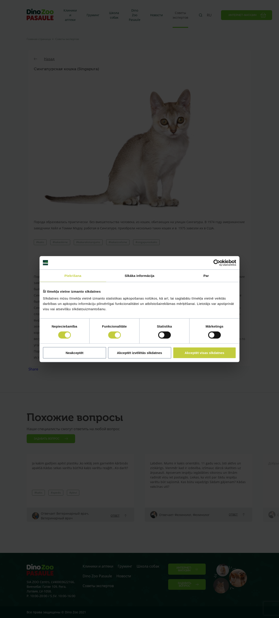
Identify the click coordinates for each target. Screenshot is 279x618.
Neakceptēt (74, 353)
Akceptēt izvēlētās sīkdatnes (139, 353)
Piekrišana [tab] (72, 275)
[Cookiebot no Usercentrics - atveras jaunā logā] (216, 262)
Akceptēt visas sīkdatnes (204, 353)
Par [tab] (206, 275)
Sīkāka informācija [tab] (139, 275)
